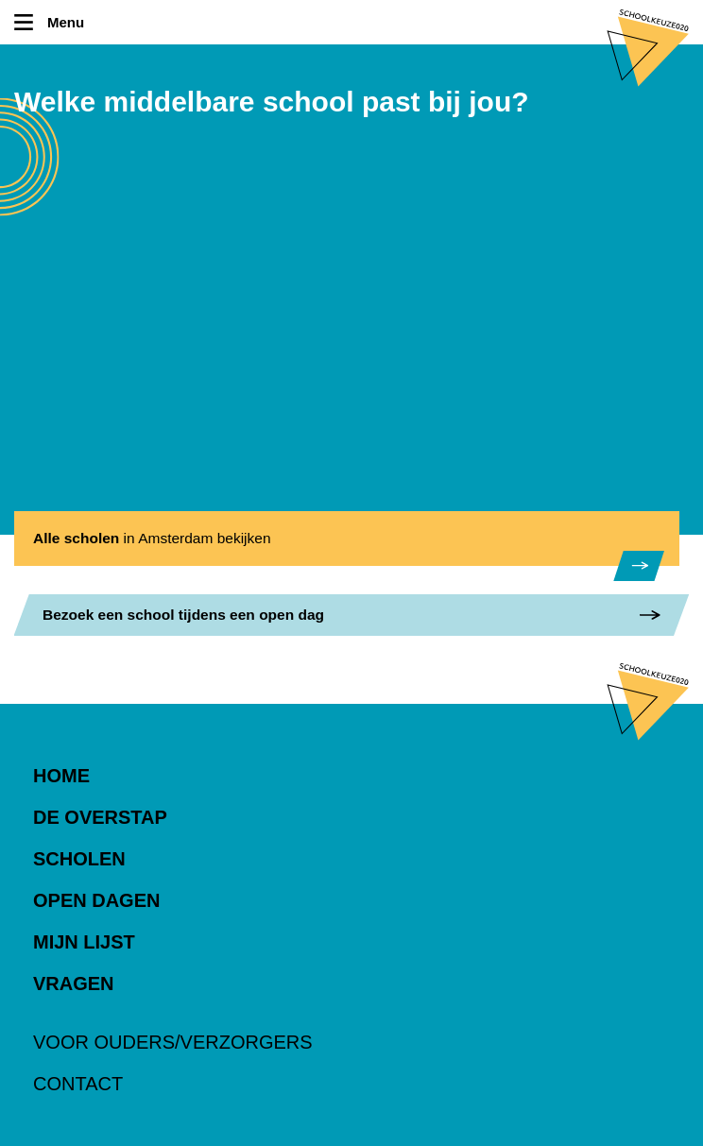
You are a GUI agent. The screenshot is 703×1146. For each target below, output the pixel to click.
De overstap (100, 817)
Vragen (73, 983)
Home (61, 775)
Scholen (79, 858)
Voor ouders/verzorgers (173, 1042)
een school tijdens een (183, 615)
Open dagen (96, 900)
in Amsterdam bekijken (152, 538)
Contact (78, 1083)
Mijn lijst (84, 942)
